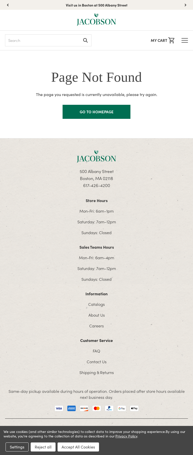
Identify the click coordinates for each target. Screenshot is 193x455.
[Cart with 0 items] (162, 40)
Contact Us (97, 361)
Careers (96, 325)
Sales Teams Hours (96, 247)
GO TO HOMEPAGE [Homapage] (97, 111)
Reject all (43, 446)
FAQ (96, 350)
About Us (96, 315)
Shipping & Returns (96, 372)
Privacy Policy (126, 436)
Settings (17, 446)
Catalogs (96, 304)
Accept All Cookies (78, 446)
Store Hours (97, 200)
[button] (185, 5)
